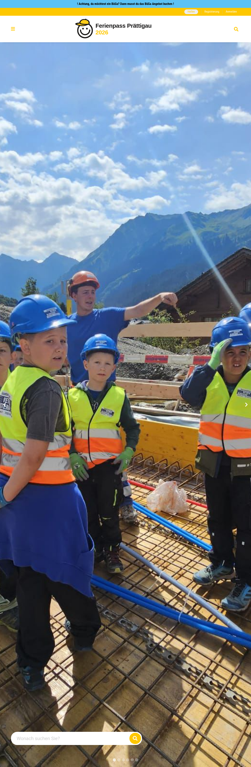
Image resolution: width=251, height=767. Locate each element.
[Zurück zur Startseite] (125, 29)
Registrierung (212, 11)
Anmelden (231, 11)
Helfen (191, 11)
